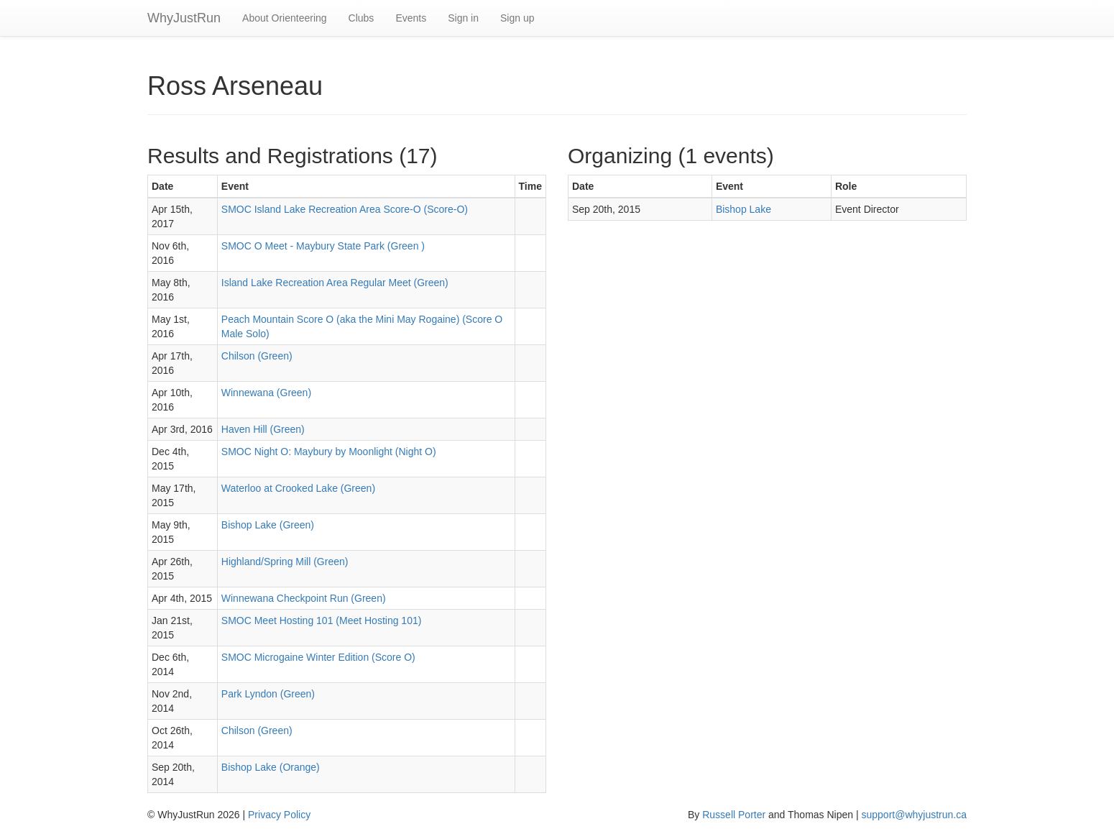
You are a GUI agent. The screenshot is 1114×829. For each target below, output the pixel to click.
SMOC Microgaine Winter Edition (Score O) (318, 657)
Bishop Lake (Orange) (270, 767)
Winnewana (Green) (266, 392)
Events (410, 18)
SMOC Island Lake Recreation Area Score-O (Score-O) (344, 209)
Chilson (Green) (257, 356)
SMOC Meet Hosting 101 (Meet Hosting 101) (321, 620)
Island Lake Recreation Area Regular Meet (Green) (334, 282)
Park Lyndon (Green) (268, 694)
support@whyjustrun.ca (914, 814)
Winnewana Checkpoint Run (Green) (303, 598)
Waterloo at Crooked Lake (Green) (298, 488)
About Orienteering (284, 18)
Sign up (517, 18)
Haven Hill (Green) (263, 429)
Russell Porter (733, 814)
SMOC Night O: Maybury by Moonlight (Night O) (328, 451)
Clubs (361, 18)
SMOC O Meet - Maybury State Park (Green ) (323, 246)
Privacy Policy (279, 814)
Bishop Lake (743, 209)
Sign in (463, 18)
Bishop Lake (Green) (267, 525)
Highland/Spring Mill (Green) (285, 561)
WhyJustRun (184, 18)
